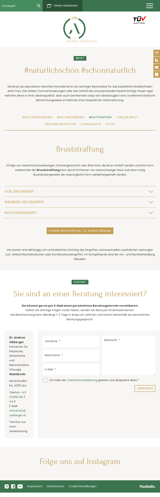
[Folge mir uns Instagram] (7, 486)
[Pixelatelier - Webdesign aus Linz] (147, 486)
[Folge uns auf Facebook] (13, 486)
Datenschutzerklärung (82, 380)
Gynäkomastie (91, 124)
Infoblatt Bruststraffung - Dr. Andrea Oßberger (80, 231)
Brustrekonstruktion (60, 124)
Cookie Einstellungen (82, 486)
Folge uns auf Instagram (80, 461)
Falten (110, 124)
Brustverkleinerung (70, 117)
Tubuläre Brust (127, 117)
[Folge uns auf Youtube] (20, 486)
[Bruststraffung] (80, 29)
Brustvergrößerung (37, 117)
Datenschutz (55, 486)
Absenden (145, 388)
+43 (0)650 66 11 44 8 (17, 397)
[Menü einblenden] (149, 6)
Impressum (34, 486)
